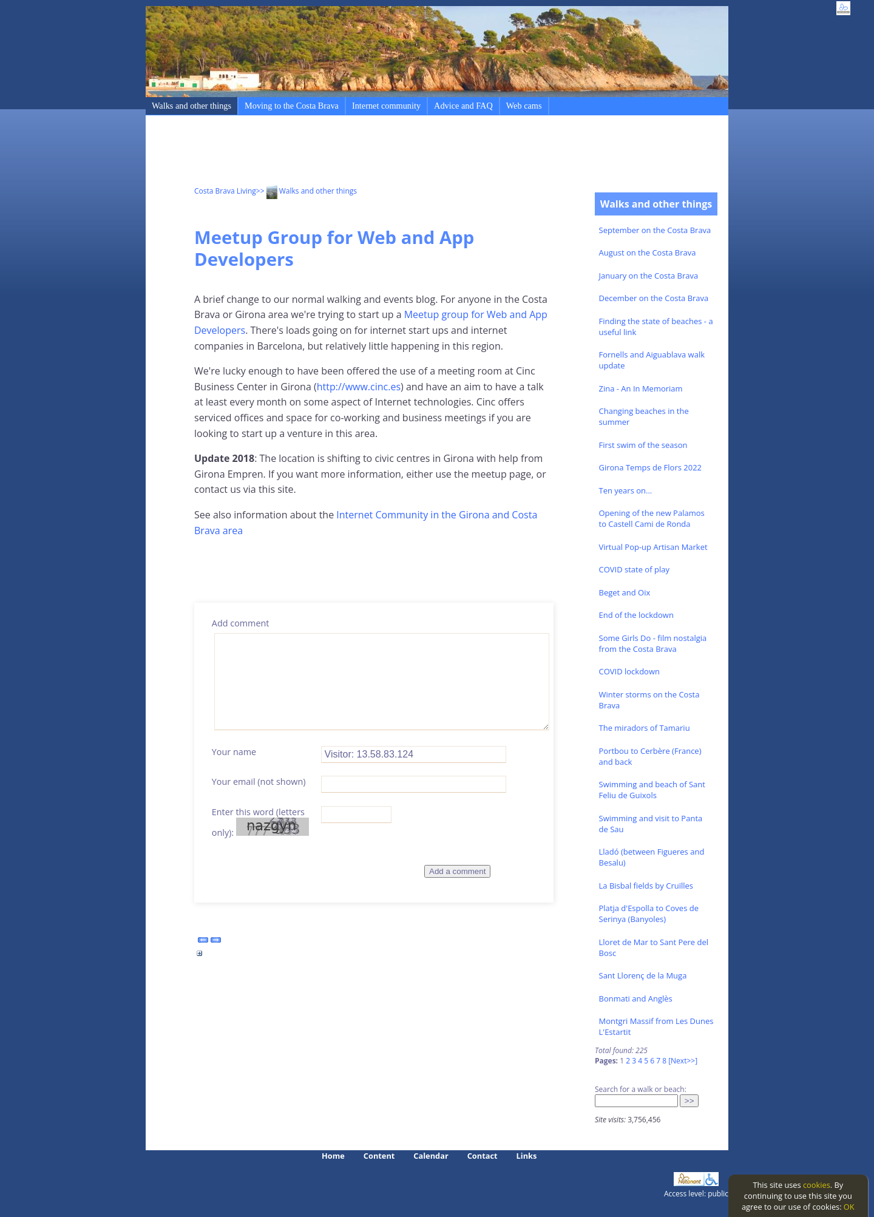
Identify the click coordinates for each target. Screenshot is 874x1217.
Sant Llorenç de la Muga (643, 975)
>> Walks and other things (306, 191)
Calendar (430, 1155)
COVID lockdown (629, 671)
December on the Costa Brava (654, 298)
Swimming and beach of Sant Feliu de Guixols (652, 790)
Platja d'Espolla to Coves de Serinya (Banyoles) (649, 913)
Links (527, 1155)
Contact (482, 1155)
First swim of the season (643, 444)
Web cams (524, 105)
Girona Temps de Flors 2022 (650, 467)
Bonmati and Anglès (635, 998)
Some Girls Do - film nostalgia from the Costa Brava (653, 643)
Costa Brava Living (225, 191)
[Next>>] (682, 1061)
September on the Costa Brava (655, 230)
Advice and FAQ (463, 105)
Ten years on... (625, 490)
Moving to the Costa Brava (292, 105)
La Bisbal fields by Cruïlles (646, 885)
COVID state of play (634, 569)
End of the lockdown (636, 614)
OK (849, 1206)
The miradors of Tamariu (644, 727)
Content (379, 1155)
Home (333, 1155)
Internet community (386, 105)
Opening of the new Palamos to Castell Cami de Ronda (652, 518)
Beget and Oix (625, 592)
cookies (816, 1184)
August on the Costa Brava (647, 252)
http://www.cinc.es (359, 386)
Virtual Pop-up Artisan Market (653, 546)
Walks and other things (191, 105)
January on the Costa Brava (649, 275)
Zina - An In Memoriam (641, 388)
